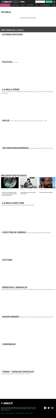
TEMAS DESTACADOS (5, 5)
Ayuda (26, 413)
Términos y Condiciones (9, 413)
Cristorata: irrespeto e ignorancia (46, 192)
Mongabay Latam (5, 189)
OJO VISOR (22, 189)
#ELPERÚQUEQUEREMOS (45, 5)
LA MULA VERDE (30, 5)
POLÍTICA (23, 5)
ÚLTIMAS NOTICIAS (15, 5)
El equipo (2, 413)
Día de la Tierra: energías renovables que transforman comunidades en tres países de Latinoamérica (9, 194)
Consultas (31, 413)
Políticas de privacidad (20, 413)
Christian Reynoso (43, 189)
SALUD (36, 5)
